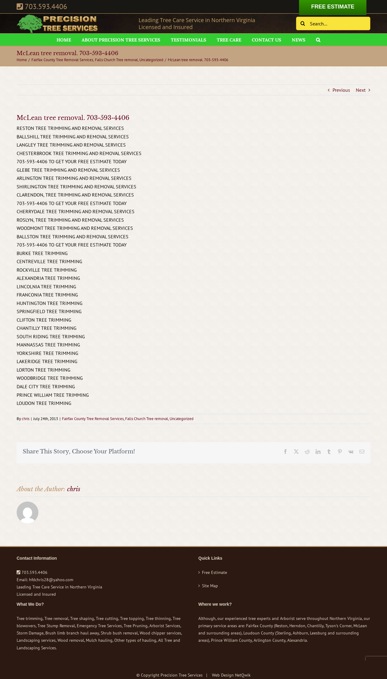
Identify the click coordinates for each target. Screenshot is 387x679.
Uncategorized (182, 418)
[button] (318, 40)
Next (361, 90)
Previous (341, 90)
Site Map (210, 585)
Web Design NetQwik (231, 675)
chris (25, 418)
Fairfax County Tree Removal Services (93, 418)
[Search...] (333, 23)
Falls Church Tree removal (146, 418)
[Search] (303, 23)
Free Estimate (214, 572)
